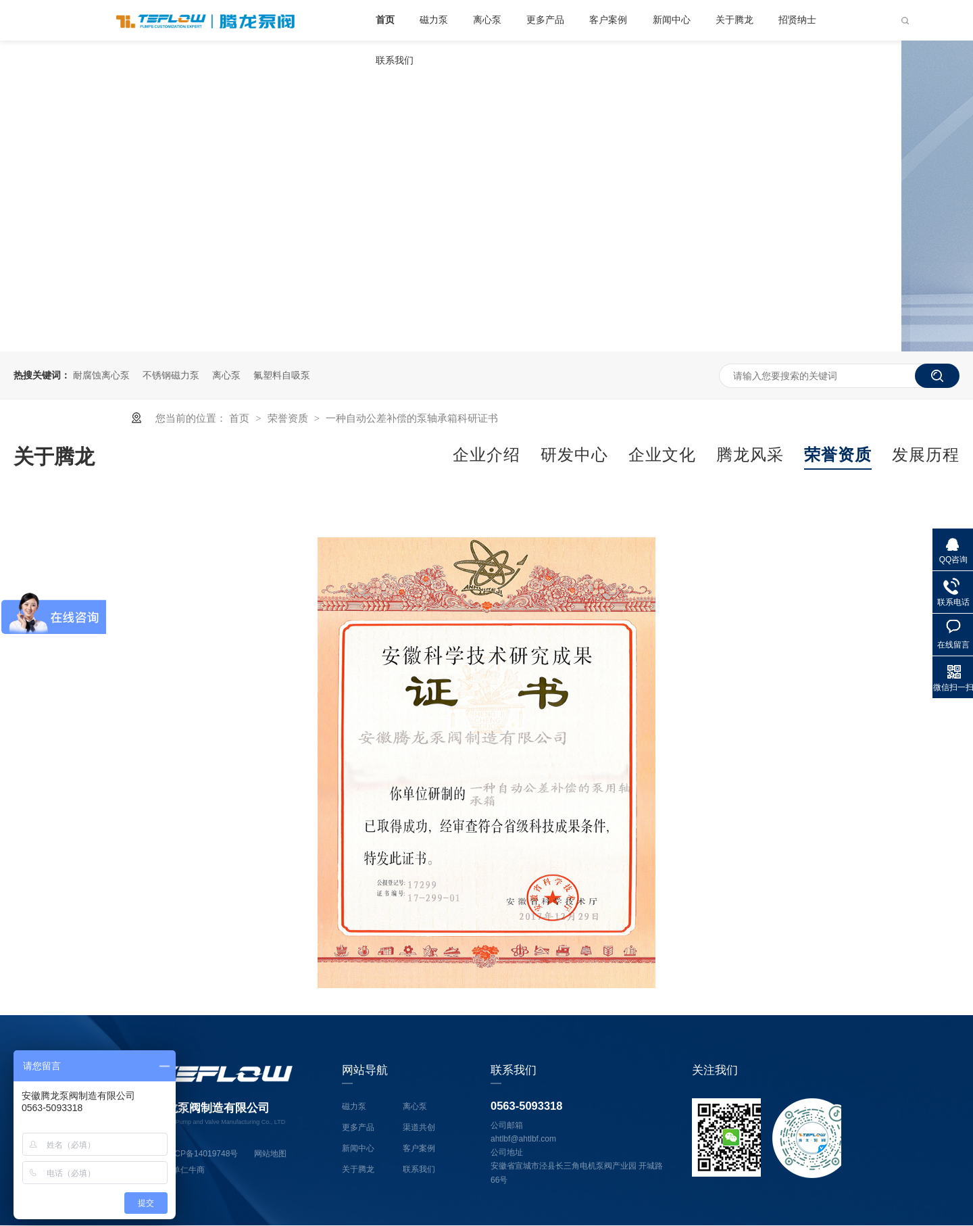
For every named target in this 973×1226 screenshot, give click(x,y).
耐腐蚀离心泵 (101, 375)
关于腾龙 (734, 20)
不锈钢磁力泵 (171, 375)
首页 (385, 20)
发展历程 (925, 455)
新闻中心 (672, 20)
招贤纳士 (797, 20)
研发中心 (574, 455)
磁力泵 (434, 20)
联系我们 (419, 1170)
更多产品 (545, 20)
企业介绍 (486, 455)
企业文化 (662, 455)
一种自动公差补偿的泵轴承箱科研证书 (412, 418)
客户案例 (608, 20)
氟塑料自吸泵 (281, 375)
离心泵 (487, 20)
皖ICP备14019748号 (201, 1154)
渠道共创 (419, 1128)
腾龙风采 (750, 455)
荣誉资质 (289, 418)
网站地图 (270, 1154)
